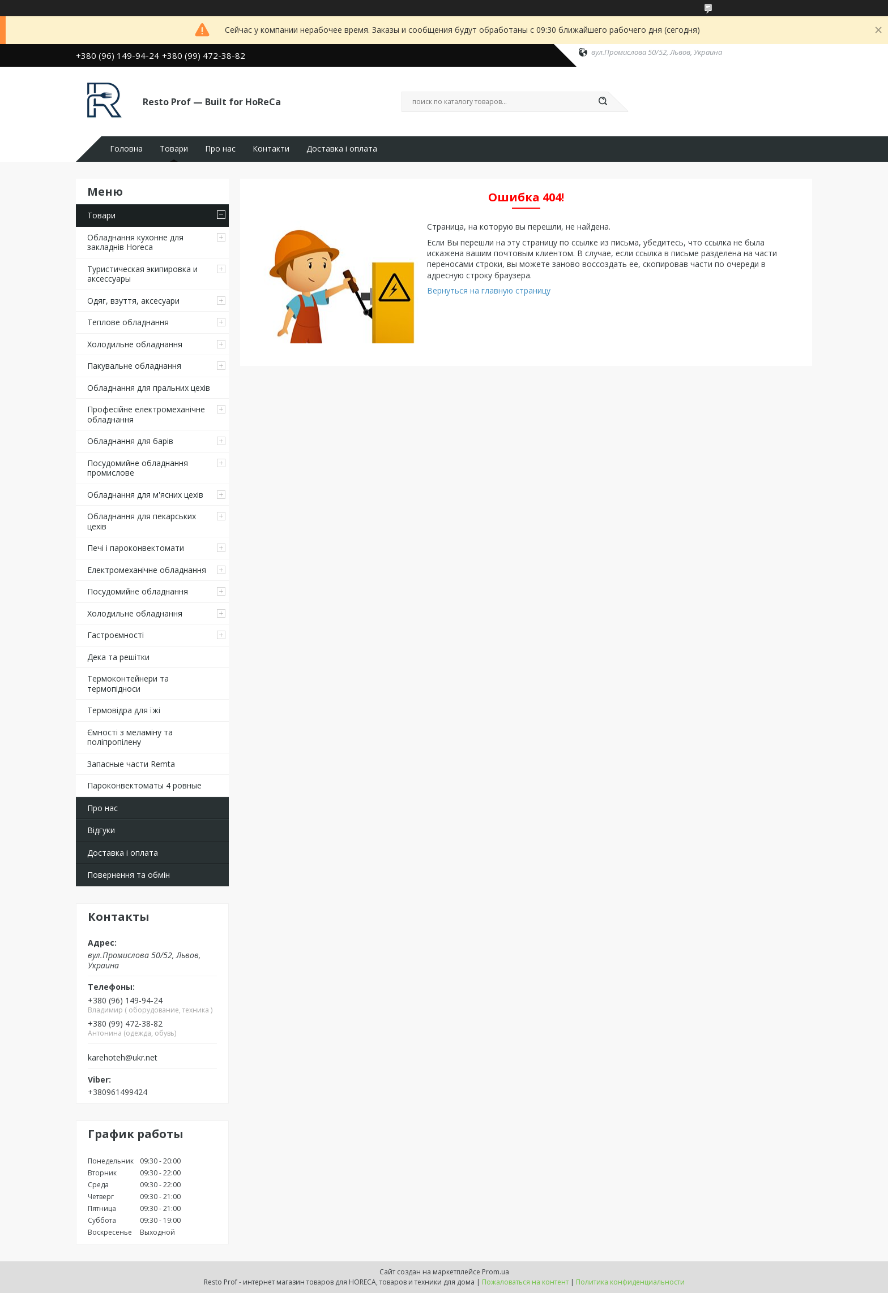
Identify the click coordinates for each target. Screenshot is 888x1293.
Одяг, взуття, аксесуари (133, 300)
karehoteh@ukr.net (122, 1058)
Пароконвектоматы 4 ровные (144, 785)
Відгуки (101, 830)
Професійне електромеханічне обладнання (146, 414)
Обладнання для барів (130, 441)
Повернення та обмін (128, 874)
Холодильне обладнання (134, 344)
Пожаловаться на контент (525, 1282)
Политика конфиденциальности (630, 1282)
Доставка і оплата (341, 149)
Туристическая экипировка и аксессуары (142, 274)
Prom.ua (495, 1272)
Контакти (271, 149)
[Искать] (602, 102)
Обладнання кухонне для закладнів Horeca (135, 242)
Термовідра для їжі (123, 710)
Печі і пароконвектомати (135, 547)
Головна (126, 149)
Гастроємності (115, 635)
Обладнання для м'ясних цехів (145, 494)
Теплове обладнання (128, 322)
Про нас (220, 149)
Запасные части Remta (131, 763)
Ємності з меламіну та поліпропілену (130, 737)
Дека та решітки (118, 657)
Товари (174, 149)
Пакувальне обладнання (134, 365)
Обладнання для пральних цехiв (148, 387)
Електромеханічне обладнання (146, 569)
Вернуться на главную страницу (488, 290)
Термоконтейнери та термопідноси (128, 683)
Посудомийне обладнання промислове (137, 468)
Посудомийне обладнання (137, 591)
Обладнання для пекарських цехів (141, 521)
